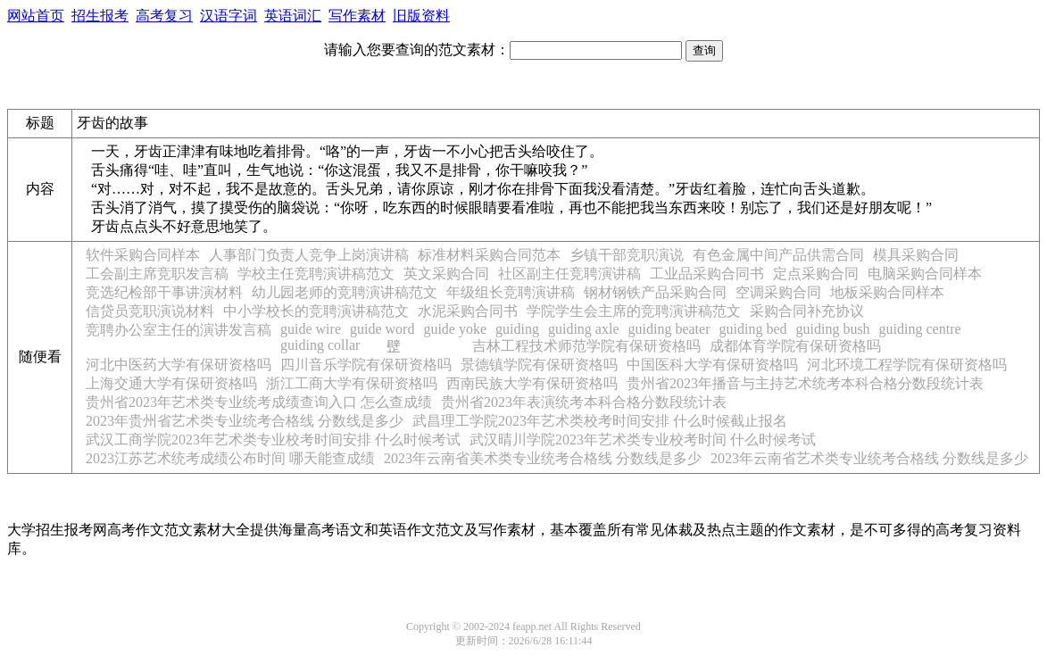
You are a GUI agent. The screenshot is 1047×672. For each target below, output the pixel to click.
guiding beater (669, 328)
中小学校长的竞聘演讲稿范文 (316, 311)
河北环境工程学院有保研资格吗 (907, 364)
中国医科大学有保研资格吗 (712, 364)
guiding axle (583, 328)
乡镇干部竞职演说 (626, 254)
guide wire (310, 328)
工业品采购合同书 (707, 273)
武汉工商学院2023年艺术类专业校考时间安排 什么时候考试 (273, 439)
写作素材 (357, 15)
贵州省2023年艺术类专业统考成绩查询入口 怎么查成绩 (259, 402)
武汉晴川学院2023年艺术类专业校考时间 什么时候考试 (642, 439)
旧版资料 (421, 15)
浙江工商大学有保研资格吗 (351, 383)
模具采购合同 (916, 254)
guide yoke (454, 328)
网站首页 (35, 15)
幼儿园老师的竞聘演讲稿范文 (344, 292)
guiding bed (752, 328)
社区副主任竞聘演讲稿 (569, 273)
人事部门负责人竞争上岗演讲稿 (309, 254)
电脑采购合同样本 (925, 273)
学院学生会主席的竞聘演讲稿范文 (634, 311)
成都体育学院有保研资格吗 (795, 345)
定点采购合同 (816, 273)
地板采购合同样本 (887, 292)
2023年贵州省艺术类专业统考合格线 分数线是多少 (244, 420)
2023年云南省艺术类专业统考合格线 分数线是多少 (869, 458)
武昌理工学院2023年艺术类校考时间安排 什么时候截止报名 (599, 420)
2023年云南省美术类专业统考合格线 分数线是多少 (543, 458)
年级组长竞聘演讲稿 (510, 292)
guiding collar (320, 345)
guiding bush (832, 328)
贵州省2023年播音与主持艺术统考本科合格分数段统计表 (805, 383)
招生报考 (100, 15)
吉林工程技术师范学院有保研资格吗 (586, 345)
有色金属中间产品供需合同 (778, 254)
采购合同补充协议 (807, 311)
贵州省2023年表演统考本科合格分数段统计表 (584, 402)
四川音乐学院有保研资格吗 (366, 364)
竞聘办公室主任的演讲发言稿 (178, 329)
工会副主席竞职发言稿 (157, 273)
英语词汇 (292, 15)
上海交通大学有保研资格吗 (171, 383)
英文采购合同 (446, 273)
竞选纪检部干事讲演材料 (164, 292)
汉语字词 (228, 15)
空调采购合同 (778, 292)
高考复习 (164, 15)
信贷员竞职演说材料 (150, 311)
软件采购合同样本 (143, 254)
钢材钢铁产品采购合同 (655, 292)
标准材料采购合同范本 (489, 254)
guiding (517, 328)
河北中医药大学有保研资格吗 (178, 364)
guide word (382, 328)
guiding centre (920, 328)
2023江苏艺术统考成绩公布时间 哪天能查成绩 (230, 458)
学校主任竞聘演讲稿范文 (316, 273)
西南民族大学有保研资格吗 (532, 383)
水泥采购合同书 (468, 311)
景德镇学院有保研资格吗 (539, 364)
